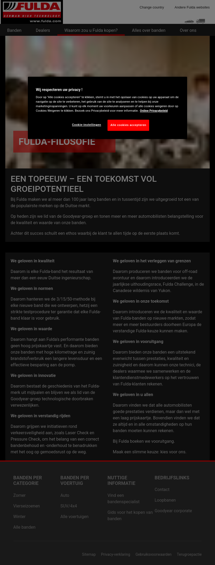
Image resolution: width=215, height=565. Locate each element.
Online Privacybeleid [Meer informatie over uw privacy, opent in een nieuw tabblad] (154, 111)
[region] (107, 108)
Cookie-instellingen (86, 125)
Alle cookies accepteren (128, 125)
